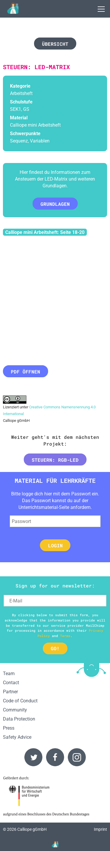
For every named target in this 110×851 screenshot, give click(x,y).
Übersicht (55, 44)
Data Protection (19, 719)
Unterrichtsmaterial (38, 507)
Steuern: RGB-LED (55, 460)
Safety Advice (17, 737)
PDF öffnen (25, 371)
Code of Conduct (20, 701)
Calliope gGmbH (32, 829)
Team (9, 673)
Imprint (100, 829)
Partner (10, 691)
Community (15, 710)
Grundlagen (55, 204)
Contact (11, 682)
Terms (65, 635)
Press (8, 728)
